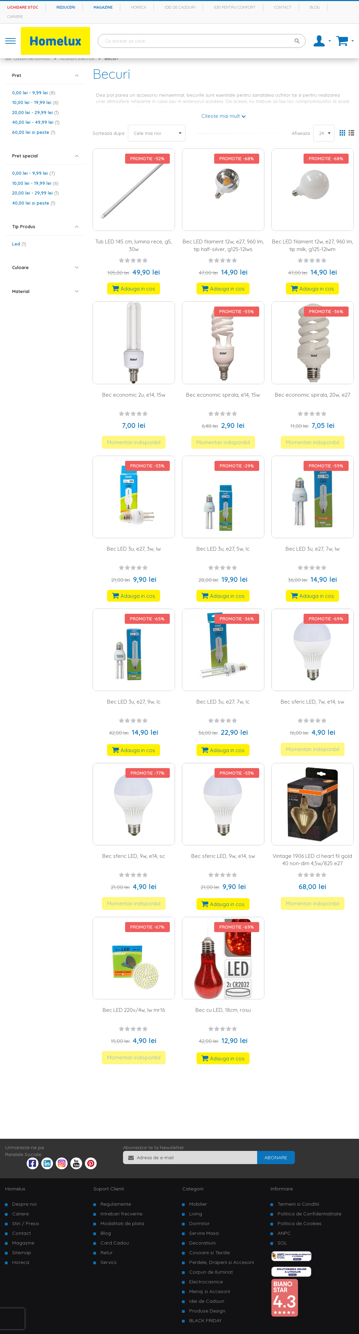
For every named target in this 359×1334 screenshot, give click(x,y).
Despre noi (24, 1204)
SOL (282, 1243)
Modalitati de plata (122, 1223)
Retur (106, 1252)
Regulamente (115, 1204)
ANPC (284, 1233)
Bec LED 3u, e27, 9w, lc (133, 701)
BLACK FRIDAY (205, 1320)
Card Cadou (114, 1243)
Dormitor (199, 1223)
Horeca (138, 7)
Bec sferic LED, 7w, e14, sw (312, 701)
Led (19, 244)
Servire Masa (204, 1233)
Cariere (15, 16)
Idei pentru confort (235, 7)
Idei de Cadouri (206, 1301)
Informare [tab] (282, 1189)
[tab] (45, 75)
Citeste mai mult (220, 116)
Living (195, 1214)
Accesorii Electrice (77, 58)
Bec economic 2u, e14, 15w (133, 394)
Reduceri (65, 7)
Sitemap (21, 1252)
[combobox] (202, 41)
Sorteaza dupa (108, 133)
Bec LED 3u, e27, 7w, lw (313, 548)
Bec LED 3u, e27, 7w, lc (222, 701)
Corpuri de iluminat (32, 58)
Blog (315, 7)
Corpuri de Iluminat (211, 1272)
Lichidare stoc (22, 7)
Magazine (103, 7)
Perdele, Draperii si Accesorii (221, 1262)
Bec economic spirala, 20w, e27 (312, 394)
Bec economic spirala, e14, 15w (223, 394)
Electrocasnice (206, 1282)
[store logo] (55, 41)
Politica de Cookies (300, 1223)
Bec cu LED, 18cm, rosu (223, 1010)
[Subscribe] (276, 1157)
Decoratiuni (202, 1243)
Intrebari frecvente (121, 1214)
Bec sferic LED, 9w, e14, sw (223, 856)
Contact (282, 7)
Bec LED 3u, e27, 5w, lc (222, 548)
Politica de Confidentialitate (309, 1214)
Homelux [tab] (15, 1189)
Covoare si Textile (209, 1252)
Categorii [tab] (192, 1189)
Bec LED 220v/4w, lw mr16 (134, 1010)
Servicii (108, 1262)
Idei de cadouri (180, 7)
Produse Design (207, 1311)
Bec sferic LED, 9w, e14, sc (133, 856)
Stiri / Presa (25, 1223)
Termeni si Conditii (298, 1204)
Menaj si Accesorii (209, 1291)
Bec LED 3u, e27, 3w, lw (134, 548)
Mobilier (198, 1204)
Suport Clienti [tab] (109, 1189)
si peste (33, 132)
